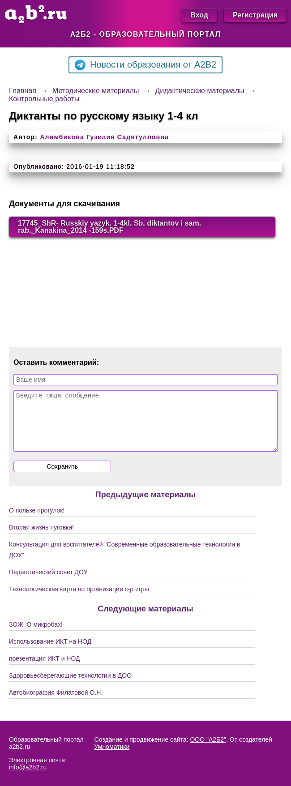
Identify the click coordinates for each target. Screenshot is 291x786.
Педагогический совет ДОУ (48, 582)
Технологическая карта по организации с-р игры (79, 599)
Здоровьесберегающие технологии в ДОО (70, 686)
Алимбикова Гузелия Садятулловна (104, 137)
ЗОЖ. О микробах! (36, 635)
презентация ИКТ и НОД (44, 669)
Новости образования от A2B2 (145, 65)
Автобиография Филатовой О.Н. (56, 703)
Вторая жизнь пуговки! (41, 538)
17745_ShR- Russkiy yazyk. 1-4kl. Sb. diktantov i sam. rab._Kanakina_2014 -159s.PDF (109, 226)
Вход (199, 15)
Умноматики (112, 746)
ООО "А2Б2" (208, 739)
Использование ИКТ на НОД (50, 652)
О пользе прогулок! (36, 521)
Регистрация (255, 15)
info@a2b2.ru (28, 767)
